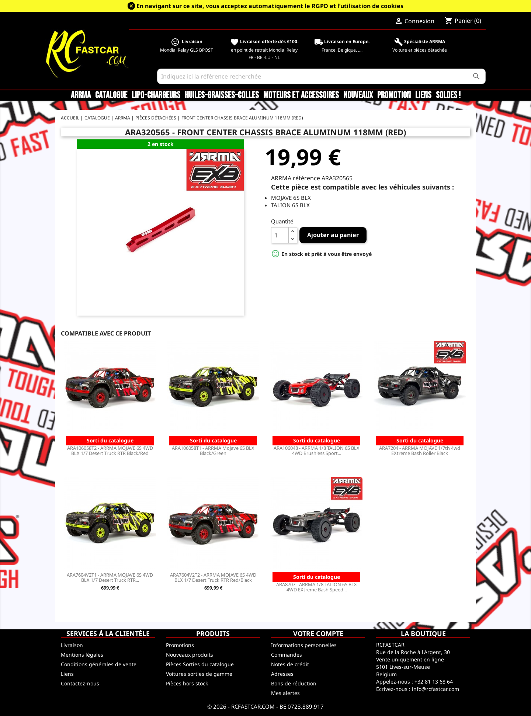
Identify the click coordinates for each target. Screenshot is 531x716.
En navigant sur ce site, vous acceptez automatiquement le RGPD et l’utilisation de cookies (269, 6)
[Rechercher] (321, 76)
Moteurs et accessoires (301, 95)
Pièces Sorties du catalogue (200, 664)
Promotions (180, 645)
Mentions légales (82, 654)
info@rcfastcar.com (435, 688)
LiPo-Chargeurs (156, 95)
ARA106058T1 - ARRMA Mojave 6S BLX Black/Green (213, 450)
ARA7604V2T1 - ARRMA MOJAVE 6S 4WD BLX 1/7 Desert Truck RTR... (110, 577)
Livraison (72, 645)
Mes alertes (285, 692)
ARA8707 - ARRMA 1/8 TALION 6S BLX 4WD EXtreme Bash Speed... (316, 587)
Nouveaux (358, 95)
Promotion (394, 95)
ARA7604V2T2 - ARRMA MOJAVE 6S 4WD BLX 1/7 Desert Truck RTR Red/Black (213, 577)
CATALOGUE (111, 95)
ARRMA (81, 95)
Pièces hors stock (187, 683)
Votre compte (318, 633)
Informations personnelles (304, 645)
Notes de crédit (290, 664)
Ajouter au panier (333, 235)
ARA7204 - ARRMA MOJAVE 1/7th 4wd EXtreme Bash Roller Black (419, 450)
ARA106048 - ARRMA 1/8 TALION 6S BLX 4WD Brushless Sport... (317, 450)
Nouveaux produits (189, 654)
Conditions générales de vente (98, 664)
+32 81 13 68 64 (433, 681)
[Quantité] (280, 235)
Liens (423, 95)
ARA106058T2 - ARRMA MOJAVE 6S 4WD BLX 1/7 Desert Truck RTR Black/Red (110, 450)
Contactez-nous (80, 683)
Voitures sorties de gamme (199, 673)
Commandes (286, 654)
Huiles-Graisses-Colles (222, 95)
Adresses (282, 673)
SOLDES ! (448, 95)
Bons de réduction (293, 683)
